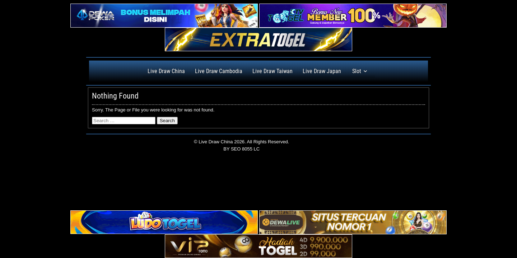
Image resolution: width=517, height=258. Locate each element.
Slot (356, 71)
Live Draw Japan (322, 71)
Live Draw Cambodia (218, 71)
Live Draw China (166, 71)
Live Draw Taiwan (272, 71)
